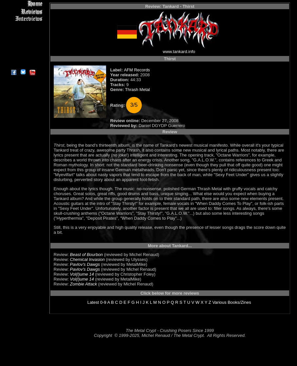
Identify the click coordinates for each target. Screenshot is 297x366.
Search (23, 49)
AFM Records (137, 69)
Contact (23, 56)
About (23, 64)
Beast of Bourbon (86, 254)
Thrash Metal (137, 89)
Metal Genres (23, 41)
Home (23, 4)
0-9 (103, 302)
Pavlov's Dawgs (85, 264)
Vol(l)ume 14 (82, 274)
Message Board (23, 34)
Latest (93, 302)
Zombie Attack (83, 284)
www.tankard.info (179, 51)
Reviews (23, 11)
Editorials (23, 26)
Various (219, 302)
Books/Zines (239, 302)
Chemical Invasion (87, 259)
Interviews (23, 19)
